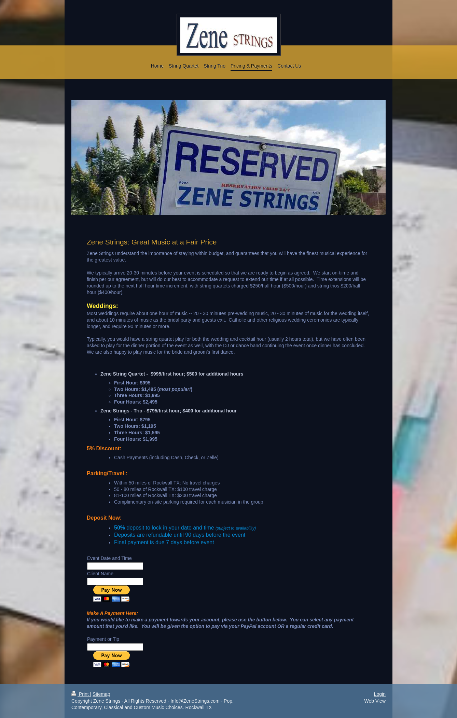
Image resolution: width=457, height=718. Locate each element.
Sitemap (101, 694)
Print (80, 694)
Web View (375, 701)
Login (380, 694)
